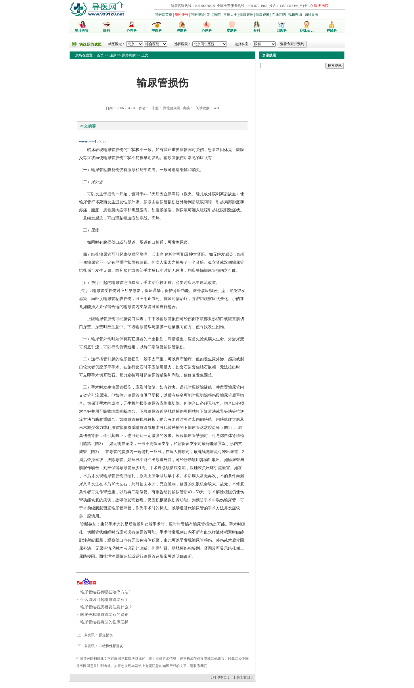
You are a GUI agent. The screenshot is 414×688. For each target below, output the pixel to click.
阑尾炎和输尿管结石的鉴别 (104, 614)
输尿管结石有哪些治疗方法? (105, 592)
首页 (100, 55)
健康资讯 (262, 15)
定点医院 (214, 15)
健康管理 (246, 15)
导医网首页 (163, 15)
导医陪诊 (198, 15)
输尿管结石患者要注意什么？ (106, 607)
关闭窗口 (243, 677)
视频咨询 (295, 15)
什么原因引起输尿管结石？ (104, 599)
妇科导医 (311, 15)
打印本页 (220, 677)
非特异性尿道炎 (110, 646)
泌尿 (113, 55)
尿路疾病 (129, 55)
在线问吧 (279, 15)
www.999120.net (93, 141)
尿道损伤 (105, 635)
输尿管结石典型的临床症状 (104, 622)
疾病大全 (230, 15)
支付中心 (306, 6)
